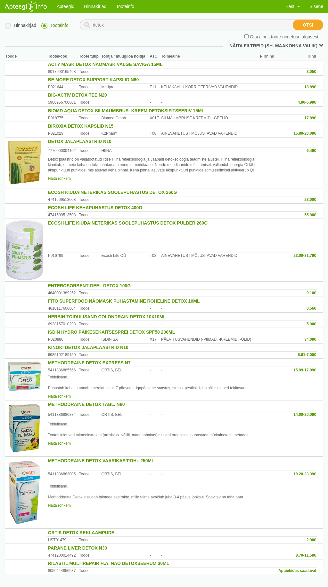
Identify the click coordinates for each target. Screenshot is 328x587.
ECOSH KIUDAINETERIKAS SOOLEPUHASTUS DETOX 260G (112, 192)
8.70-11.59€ (306, 555)
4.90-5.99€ (307, 102)
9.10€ (311, 293)
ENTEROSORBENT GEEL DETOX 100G (89, 285)
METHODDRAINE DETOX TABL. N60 (86, 404)
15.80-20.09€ (304, 133)
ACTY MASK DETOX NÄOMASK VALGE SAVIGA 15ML (105, 64)
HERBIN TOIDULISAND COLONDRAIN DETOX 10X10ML (107, 316)
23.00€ (310, 199)
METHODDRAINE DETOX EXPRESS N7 (89, 362)
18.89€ (310, 87)
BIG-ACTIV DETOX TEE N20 (77, 95)
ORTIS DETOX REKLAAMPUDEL (82, 532)
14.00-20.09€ (304, 414)
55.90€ (310, 215)
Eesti (292, 6)
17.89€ (310, 118)
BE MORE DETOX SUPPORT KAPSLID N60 (93, 79)
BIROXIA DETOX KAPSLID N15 (81, 126)
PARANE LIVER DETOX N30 (77, 548)
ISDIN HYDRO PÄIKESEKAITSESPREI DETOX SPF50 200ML (111, 332)
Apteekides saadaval (297, 570)
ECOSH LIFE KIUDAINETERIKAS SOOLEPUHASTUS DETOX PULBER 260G (128, 223)
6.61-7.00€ (307, 355)
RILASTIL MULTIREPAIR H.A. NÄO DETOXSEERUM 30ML (108, 563)
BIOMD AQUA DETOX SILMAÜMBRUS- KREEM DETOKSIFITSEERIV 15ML (126, 110)
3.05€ (311, 71)
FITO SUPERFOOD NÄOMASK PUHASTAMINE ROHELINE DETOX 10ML (124, 301)
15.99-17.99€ (304, 370)
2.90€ (311, 540)
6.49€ (311, 150)
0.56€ (311, 308)
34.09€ (310, 339)
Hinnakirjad (95, 6)
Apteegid (65, 6)
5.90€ (311, 324)
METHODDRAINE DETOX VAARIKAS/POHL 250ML (101, 460)
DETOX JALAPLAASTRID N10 (79, 141)
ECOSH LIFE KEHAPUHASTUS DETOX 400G (95, 207)
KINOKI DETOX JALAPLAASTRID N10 (88, 347)
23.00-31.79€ (304, 255)
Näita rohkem (59, 178)
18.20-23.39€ (304, 474)
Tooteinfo (125, 6)
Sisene (316, 6)
